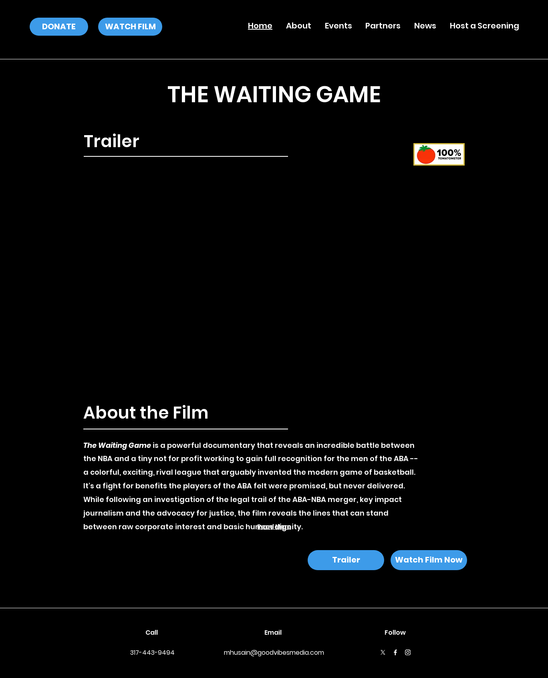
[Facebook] (395, 652)
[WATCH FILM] (130, 27)
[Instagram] (408, 652)
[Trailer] (346, 560)
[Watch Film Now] (429, 560)
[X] (383, 652)
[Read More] (274, 527)
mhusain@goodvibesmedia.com (274, 652)
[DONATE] (59, 27)
